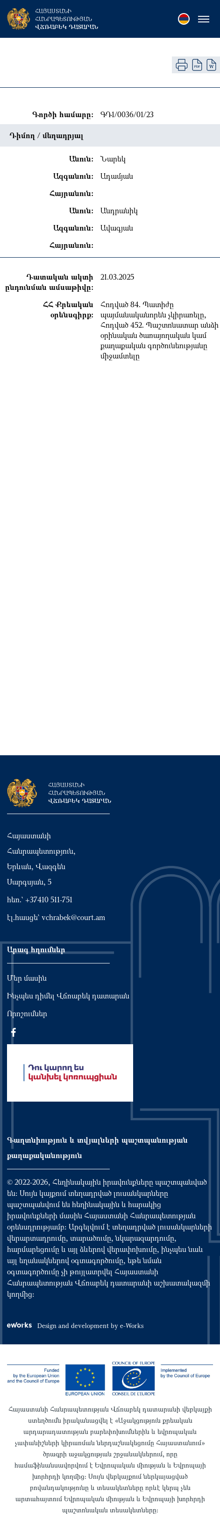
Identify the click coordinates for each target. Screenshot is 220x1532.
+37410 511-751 (48, 899)
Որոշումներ (27, 1013)
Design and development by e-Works (75, 1325)
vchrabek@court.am (73, 917)
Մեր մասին (27, 978)
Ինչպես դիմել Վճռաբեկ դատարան (68, 996)
